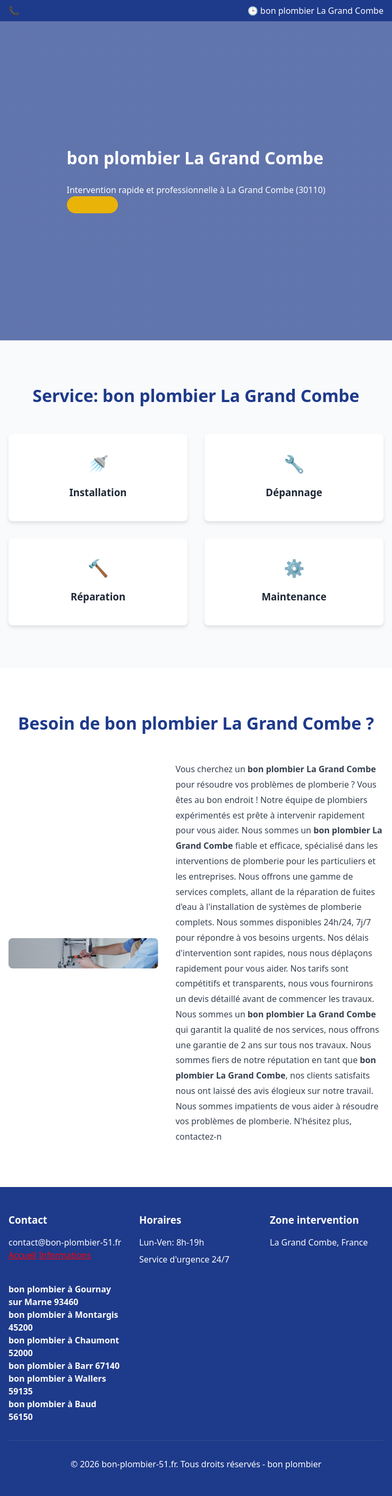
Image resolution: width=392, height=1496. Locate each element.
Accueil (22, 1255)
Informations (65, 1255)
